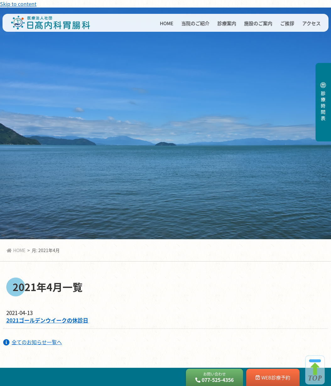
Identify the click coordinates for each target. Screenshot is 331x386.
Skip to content (18, 4)
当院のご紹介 (195, 23)
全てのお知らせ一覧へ (32, 342)
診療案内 (226, 23)
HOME (166, 23)
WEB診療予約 (273, 377)
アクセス (311, 23)
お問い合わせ (214, 377)
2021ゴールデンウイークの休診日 (47, 320)
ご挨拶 (287, 23)
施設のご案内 (258, 23)
